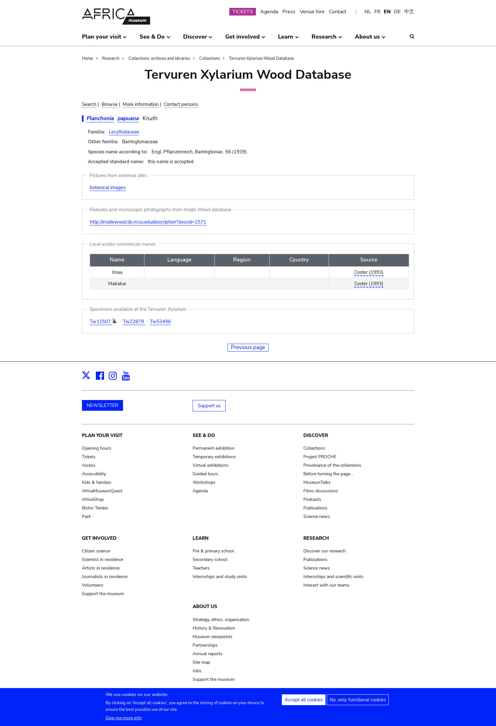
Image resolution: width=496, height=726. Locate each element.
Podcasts (312, 499)
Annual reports (207, 654)
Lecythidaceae (124, 132)
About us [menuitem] (370, 39)
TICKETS (242, 11)
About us (205, 606)
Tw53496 (160, 321)
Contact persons (181, 104)
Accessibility (94, 474)
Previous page (248, 347)
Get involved (99, 538)
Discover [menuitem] (198, 39)
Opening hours (96, 448)
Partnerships (205, 645)
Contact (337, 11)
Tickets (89, 457)
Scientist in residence (102, 560)
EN (387, 11)
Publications (315, 508)
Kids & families (96, 482)
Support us (209, 406)
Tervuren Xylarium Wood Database (261, 58)
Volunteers (92, 585)
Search (89, 104)
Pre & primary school (213, 551)
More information (141, 104)
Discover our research (324, 551)
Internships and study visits (220, 577)
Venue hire (312, 11)
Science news (316, 517)
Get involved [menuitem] (245, 39)
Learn (200, 538)
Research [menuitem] (327, 39)
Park (86, 517)
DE (397, 11)
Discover (315, 435)
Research (110, 58)
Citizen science (96, 551)
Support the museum (103, 594)
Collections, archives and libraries (159, 58)
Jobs (197, 671)
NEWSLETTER (102, 405)
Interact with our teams (326, 585)
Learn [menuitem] (288, 39)
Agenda (269, 11)
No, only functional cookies (358, 702)
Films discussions (320, 491)
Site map (201, 662)
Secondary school (210, 560)
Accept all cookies (304, 702)
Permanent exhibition (213, 448)
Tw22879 (134, 321)
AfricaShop (93, 499)
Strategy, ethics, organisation (221, 620)
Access (89, 465)
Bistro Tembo (95, 508)
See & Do (204, 435)
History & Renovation (214, 628)
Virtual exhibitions (210, 465)
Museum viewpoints (212, 637)
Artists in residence (101, 568)
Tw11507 (101, 321)
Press (288, 11)
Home (87, 58)
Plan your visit (102, 435)
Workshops (204, 482)
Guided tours (205, 474)
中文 (409, 11)
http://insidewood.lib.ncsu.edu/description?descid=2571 (148, 222)
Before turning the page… (328, 474)
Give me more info (124, 720)
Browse (110, 104)
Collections (209, 58)
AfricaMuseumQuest (102, 491)
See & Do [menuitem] (155, 39)
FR (377, 11)
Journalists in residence (104, 577)
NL (367, 11)
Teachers (201, 568)
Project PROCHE (319, 457)
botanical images (108, 187)
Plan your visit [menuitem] (104, 39)
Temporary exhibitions (214, 457)
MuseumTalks (317, 482)
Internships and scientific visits (333, 577)
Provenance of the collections (332, 465)
